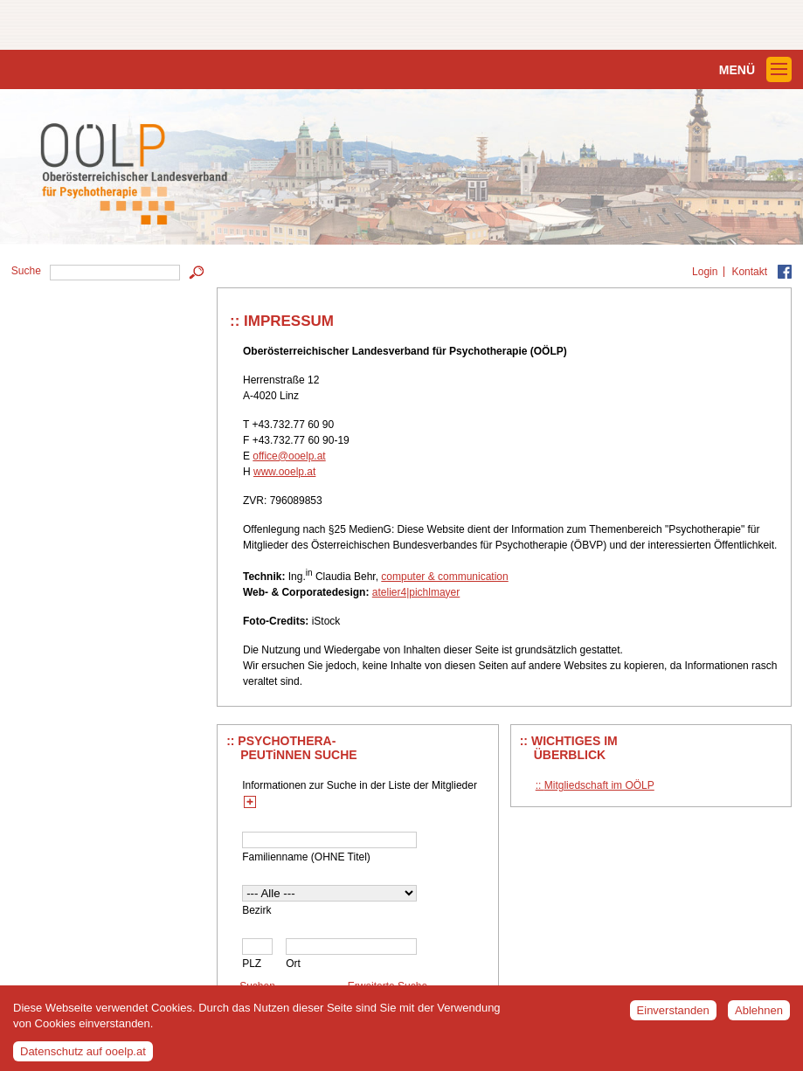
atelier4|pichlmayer (416, 592)
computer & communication (444, 576)
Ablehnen (759, 1014)
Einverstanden (673, 1014)
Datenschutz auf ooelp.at (83, 1055)
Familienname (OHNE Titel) (306, 857)
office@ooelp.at (289, 456)
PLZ (251, 963)
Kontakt (749, 272)
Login (704, 272)
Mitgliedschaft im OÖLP (599, 785)
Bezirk (256, 910)
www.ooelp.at (284, 472)
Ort (293, 963)
